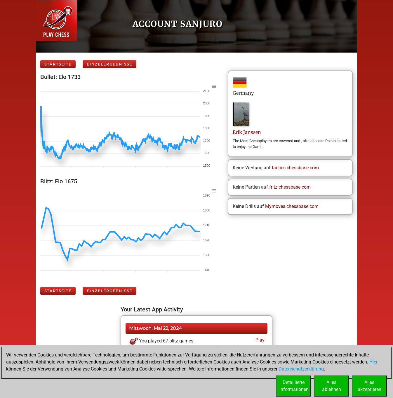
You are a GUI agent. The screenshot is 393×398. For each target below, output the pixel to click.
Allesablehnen (331, 386)
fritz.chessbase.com (290, 187)
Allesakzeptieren (369, 386)
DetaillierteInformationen (294, 386)
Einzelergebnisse (109, 64)
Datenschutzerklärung (301, 369)
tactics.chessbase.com (295, 167)
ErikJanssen (247, 132)
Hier (373, 362)
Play (259, 340)
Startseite (58, 64)
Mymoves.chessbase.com (292, 206)
